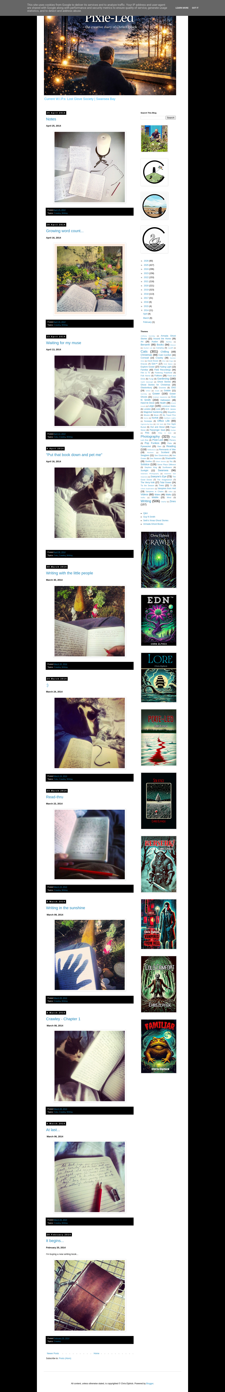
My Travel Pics (169, 415)
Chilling (165, 351)
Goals (157, 391)
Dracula (144, 364)
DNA (164, 361)
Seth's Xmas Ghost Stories (155, 520)
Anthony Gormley (148, 336)
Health (163, 403)
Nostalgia (148, 421)
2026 (146, 261)
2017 (146, 298)
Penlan (173, 430)
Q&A (145, 513)
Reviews (150, 452)
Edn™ (155, 364)
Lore (158, 409)
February (147, 322)
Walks (168, 494)
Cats (56, 437)
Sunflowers (167, 467)
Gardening (163, 378)
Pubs (170, 443)
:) (47, 685)
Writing (65, 213)
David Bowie (152, 361)
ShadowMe (170, 458)
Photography (150, 436)
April (145, 314)
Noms (146, 418)
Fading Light (165, 367)
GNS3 (148, 391)
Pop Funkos (152, 443)
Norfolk (155, 418)
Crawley (57, 213)
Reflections (151, 450)
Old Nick (159, 424)
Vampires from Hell (167, 488)
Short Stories (161, 461)
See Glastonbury (162, 455)
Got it (195, 8)
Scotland (165, 452)
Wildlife (155, 497)
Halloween (165, 400)
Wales (157, 494)
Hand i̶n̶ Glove (148, 403)
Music (156, 415)
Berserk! (145, 344)
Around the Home (162, 338)
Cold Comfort (165, 355)
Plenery (172, 440)
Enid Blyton (168, 364)
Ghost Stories (164, 382)
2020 (146, 285)
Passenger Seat (157, 430)
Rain (159, 446)
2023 (146, 273)
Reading (171, 446)
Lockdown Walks (169, 406)
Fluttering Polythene (163, 373)
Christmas (146, 354)
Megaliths (172, 412)
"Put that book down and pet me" (74, 455)
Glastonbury (146, 387)
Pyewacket (146, 446)
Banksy (169, 342)
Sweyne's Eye (158, 476)
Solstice (145, 464)
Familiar (144, 370)
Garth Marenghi (147, 382)
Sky (171, 461)
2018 (146, 294)
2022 (146, 277)
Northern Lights (170, 418)
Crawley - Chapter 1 (63, 1019)
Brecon (173, 345)
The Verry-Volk (148, 482)
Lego (151, 406)
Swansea (163, 470)
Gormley (144, 394)
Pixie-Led (157, 439)
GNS (173, 387)
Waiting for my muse (63, 343)
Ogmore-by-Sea (147, 424)
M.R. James (170, 409)
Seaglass (145, 455)
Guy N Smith (149, 517)
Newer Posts (53, 1353)
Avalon (155, 341)
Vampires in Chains (154, 491)
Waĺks (143, 498)
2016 (146, 302)
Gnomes (162, 388)
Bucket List (148, 348)
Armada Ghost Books (153, 524)
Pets (147, 433)
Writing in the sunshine (65, 908)
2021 (146, 281)
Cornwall (145, 358)
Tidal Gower (165, 482)
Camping (160, 348)
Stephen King (150, 467)
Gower (156, 393)
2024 (146, 269)
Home (96, 1353)
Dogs (171, 361)
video (170, 492)
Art (142, 341)
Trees (161, 485)
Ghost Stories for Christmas (155, 385)
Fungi (151, 379)
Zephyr (163, 502)
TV (171, 485)
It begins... (55, 1241)
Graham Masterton (160, 397)
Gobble (167, 390)
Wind (169, 497)
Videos (144, 494)
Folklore (158, 375)
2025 (146, 265)
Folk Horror (145, 376)
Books (160, 344)
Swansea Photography (150, 474)
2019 (146, 290)
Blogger (149, 1383)
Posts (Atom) (65, 1358)
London (147, 409)
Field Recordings (162, 370)
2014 (146, 310)
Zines (173, 501)
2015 (146, 306)
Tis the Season (147, 485)
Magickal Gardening (153, 412)
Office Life (163, 420)
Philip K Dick (164, 433)
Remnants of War (167, 449)
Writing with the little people (69, 573)
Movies (147, 415)
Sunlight (144, 470)
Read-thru (54, 797)
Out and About (157, 427)
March (146, 318)
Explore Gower (148, 367)
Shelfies (148, 461)
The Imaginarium (164, 480)
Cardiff (170, 348)
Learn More (182, 8)
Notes (51, 119)
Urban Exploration (147, 489)
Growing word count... (65, 231)
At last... (53, 1130)
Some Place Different (166, 464)
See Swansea (156, 458)
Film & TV (145, 373)
